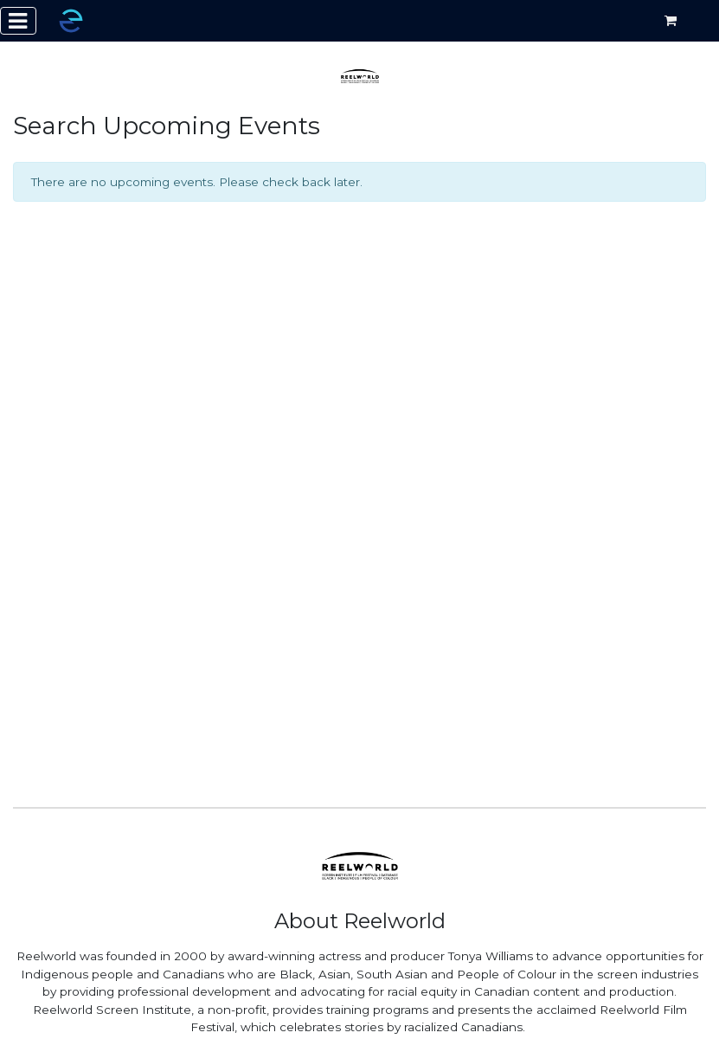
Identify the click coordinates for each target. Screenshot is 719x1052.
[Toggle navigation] (18, 21)
